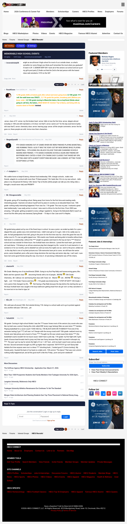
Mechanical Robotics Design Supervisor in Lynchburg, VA (103, 326)
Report (6, 110)
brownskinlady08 (13, 63)
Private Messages (104, 462)
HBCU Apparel (73, 477)
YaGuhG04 (10, 318)
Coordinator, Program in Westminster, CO (99, 264)
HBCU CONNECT (100, 381)
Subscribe (106, 366)
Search (20, 46)
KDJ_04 (9, 300)
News (100, 12)
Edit (5, 134)
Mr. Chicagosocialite (13, 195)
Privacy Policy (56, 511)
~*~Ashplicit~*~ (12, 171)
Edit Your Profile (13, 462)
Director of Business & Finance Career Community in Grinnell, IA (105, 270)
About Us (18, 451)
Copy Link (7, 78)
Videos (44, 33)
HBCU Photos (32, 477)
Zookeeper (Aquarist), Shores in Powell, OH (100, 313)
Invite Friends (57, 462)
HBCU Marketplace (20, 33)
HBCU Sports (19, 477)
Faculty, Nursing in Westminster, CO (98, 277)
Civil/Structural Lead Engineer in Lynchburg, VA (101, 339)
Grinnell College (93, 268)
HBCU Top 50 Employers (59, 492)
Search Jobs (97, 351)
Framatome (92, 324)
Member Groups (72, 462)
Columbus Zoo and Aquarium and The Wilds (100, 304)
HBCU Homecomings (16, 492)
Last (82, 84)
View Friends (44, 462)
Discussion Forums (60, 473)
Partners (60, 451)
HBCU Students (89, 473)
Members (50, 12)
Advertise (106, 33)
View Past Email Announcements (105, 370)
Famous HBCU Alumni (87, 33)
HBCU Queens (111, 492)
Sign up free (51, 420)
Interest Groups (23, 40)
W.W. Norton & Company (95, 288)
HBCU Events (59, 477)
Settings (32, 46)
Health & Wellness (104, 477)
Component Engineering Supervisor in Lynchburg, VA (102, 346)
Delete (10, 134)
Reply (81, 79)
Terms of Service (69, 511)
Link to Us (51, 451)
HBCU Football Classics (36, 492)
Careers (75, 12)
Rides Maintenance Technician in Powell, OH (100, 319)
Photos (36, 33)
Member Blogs (104, 473)
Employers (109, 12)
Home (6, 12)
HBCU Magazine (65, 33)
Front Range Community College (97, 262)
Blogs (6, 33)
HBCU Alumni (75, 473)
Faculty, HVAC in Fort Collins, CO (97, 284)
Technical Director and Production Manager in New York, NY (104, 248)
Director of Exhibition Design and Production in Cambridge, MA (105, 299)
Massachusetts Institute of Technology (99, 297)
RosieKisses (10, 90)
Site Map (70, 451)
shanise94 (10, 266)
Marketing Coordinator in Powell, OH (98, 306)
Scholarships (63, 12)
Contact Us (118, 33)
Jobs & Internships (41, 473)
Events (52, 33)
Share (13, 78)
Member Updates (88, 462)
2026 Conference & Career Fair (27, 12)
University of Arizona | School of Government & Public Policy (104, 253)
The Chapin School (93, 246)
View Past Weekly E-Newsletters (104, 372)
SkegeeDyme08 (12, 140)
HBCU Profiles (88, 12)
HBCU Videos (46, 477)
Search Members (29, 462)
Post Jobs (115, 351)
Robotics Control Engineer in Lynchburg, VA (100, 332)
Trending (9, 46)
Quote (81, 110)
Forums (120, 12)
